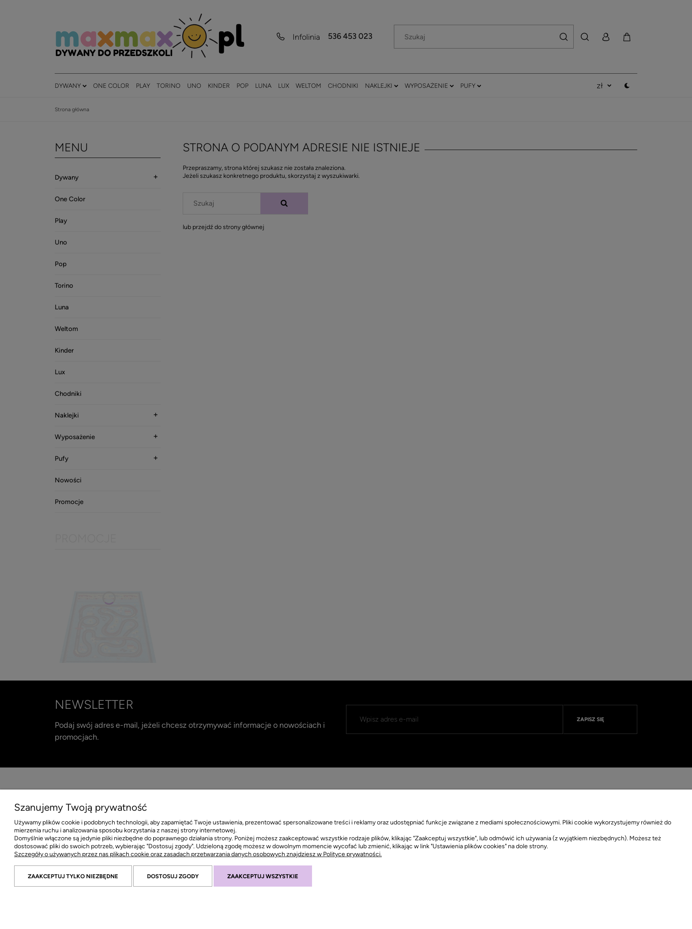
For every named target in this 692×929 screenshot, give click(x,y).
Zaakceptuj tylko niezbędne (73, 876)
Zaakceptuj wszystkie (262, 876)
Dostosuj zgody (173, 876)
